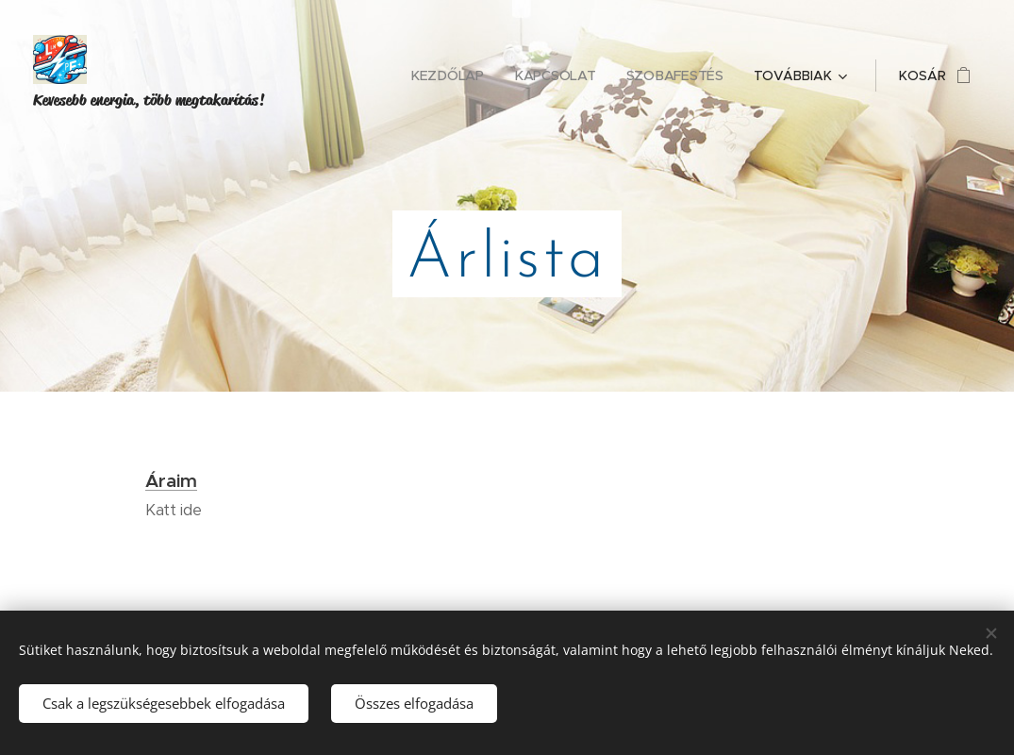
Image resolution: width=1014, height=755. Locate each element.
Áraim (171, 480)
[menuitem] (452, 75)
